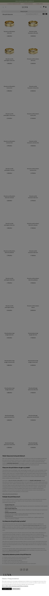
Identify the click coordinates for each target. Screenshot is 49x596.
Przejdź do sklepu (7, 588)
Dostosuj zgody (16, 588)
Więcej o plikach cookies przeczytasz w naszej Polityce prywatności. (15, 585)
